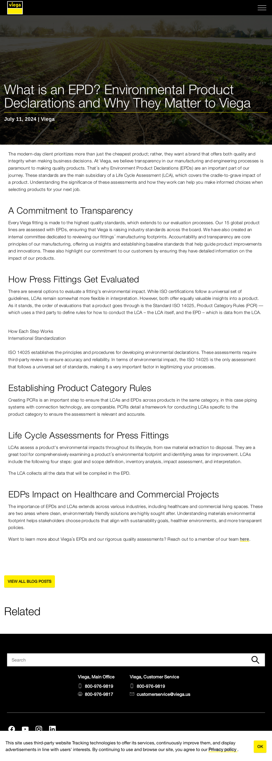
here (244, 539)
